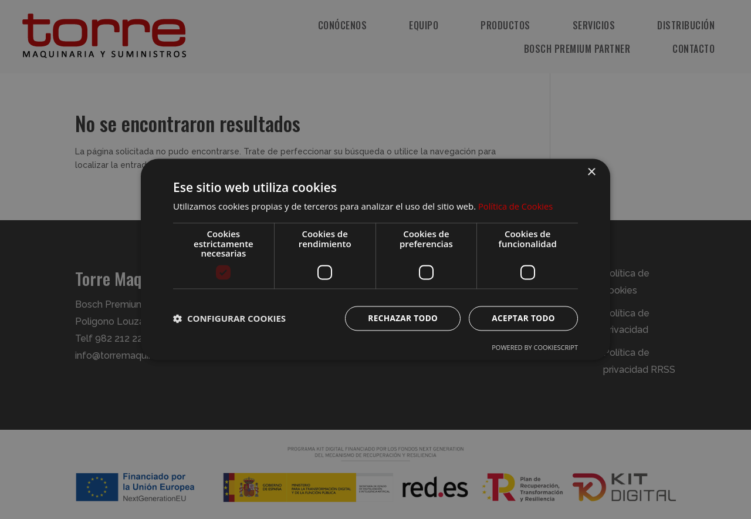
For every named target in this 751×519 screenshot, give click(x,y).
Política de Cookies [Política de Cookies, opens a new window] (516, 206)
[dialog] (375, 259)
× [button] (591, 172)
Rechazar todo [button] (400, 317)
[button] (229, 318)
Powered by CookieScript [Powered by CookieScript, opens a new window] (535, 347)
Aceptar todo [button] (522, 317)
